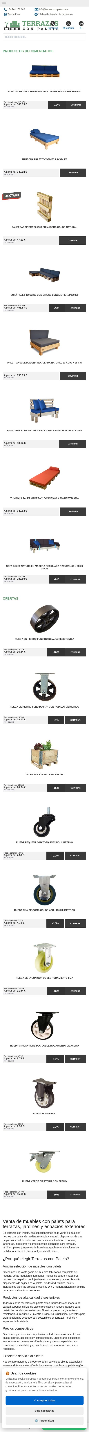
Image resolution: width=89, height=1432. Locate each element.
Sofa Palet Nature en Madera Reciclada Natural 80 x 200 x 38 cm (44, 567)
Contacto (53, 25)
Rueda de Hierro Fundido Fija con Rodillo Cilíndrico (44, 707)
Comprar (76, 105)
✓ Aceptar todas (44, 1400)
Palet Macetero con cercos (44, 774)
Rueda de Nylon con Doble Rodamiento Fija (44, 978)
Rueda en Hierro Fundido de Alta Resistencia (44, 639)
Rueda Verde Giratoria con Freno (44, 1181)
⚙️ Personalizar (44, 1420)
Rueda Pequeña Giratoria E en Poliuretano (44, 842)
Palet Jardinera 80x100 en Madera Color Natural (44, 227)
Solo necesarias (44, 1410)
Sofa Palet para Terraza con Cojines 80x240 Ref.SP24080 (44, 91)
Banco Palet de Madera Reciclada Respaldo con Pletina (44, 430)
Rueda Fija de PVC (44, 1113)
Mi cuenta (68, 25)
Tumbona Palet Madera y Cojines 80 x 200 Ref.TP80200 (44, 498)
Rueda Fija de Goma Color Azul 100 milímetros (44, 910)
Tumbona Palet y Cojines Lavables (44, 159)
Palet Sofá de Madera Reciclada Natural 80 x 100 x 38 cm (44, 362)
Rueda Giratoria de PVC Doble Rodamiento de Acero (44, 1046)
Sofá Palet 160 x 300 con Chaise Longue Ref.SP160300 (44, 295)
